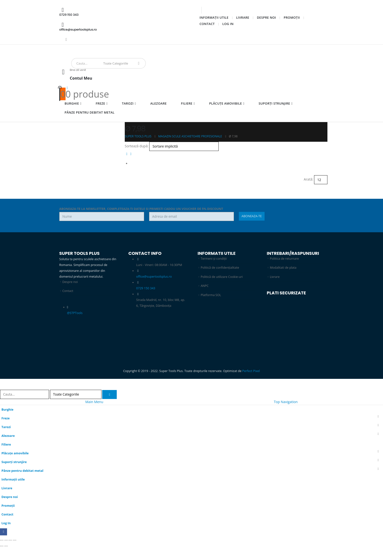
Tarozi (127, 103)
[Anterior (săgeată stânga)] (1, 546)
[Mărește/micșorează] (1, 540)
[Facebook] (66, 39)
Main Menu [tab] (94, 401)
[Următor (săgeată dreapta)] (6, 546)
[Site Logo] (74, 54)
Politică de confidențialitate (220, 268)
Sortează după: (137, 146)
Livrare (242, 17)
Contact (207, 24)
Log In (227, 24)
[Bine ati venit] (191, 77)
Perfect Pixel (251, 371)
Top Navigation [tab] (286, 401)
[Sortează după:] (184, 146)
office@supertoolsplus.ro (154, 276)
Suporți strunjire (274, 103)
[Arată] (320, 179)
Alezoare (158, 103)
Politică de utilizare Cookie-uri (222, 277)
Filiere (186, 103)
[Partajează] (10, 540)
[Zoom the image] (226, 311)
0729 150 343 (145, 288)
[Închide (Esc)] (14, 540)
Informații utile (214, 17)
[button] (127, 153)
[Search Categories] (117, 63)
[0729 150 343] (122, 12)
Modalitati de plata (283, 268)
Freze (100, 103)
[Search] (138, 63)
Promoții (292, 17)
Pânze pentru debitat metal (90, 112)
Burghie (72, 103)
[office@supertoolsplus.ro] (122, 27)
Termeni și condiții (214, 259)
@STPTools (75, 313)
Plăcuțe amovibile (225, 103)
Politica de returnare (284, 259)
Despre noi (266, 17)
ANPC (205, 286)
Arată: (308, 179)
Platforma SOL (211, 295)
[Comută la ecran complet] (6, 540)
